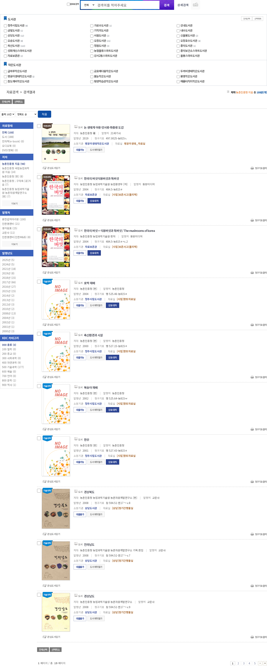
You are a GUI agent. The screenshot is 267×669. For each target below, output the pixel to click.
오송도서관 (14, 41)
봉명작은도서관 (188, 76)
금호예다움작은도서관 (106, 71)
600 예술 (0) (9, 371)
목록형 (262, 113)
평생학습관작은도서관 (106, 81)
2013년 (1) (8, 300)
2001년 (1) (8, 327)
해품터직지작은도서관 (192, 81)
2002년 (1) (8, 322)
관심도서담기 (53, 168)
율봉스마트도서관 (190, 56)
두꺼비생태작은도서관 (192, 71)
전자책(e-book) (13, 141)
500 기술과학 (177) (13, 367)
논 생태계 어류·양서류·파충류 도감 (103, 127)
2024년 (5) (8, 264)
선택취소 (18, 101)
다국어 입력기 (195, 5)
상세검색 (183, 5)
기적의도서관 (101, 30)
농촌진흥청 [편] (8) (12, 176)
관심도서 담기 (201, 102)
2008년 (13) (9, 313)
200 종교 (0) (9, 353)
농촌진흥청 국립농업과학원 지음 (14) (15, 170)
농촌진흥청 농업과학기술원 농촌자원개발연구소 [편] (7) (15, 192)
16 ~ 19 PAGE (265, 663)
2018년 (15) (9, 278)
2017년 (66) (9, 282)
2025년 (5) (8, 260)
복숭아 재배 (91, 387)
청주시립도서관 (16, 25)
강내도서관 (186, 25)
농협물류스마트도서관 (106, 51)
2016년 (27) (9, 286)
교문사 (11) (8, 232)
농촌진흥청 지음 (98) (13, 164)
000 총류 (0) (9, 345)
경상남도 (89, 596)
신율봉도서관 (187, 35)
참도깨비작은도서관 (18, 81)
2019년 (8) (8, 273)
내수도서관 (186, 30)
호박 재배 (89, 283)
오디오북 (9, 146)
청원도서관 (100, 46)
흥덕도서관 (186, 46)
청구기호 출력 (260, 168)
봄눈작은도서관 (102, 76)
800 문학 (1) (9, 380)
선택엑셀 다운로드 (254, 102)
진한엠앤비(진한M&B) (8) (16, 237)
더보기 (16, 203)
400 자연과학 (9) (11, 362)
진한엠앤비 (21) (11, 224)
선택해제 (257, 18)
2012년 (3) (8, 304)
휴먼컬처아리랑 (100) (14, 219)
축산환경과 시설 (93, 335)
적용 (44, 114)
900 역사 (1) (9, 385)
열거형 (256, 113)
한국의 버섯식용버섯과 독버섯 (101, 178)
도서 (8, 137)
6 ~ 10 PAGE (260, 663)
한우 (86, 439)
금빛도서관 (14, 30)
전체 (8, 132)
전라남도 (89, 544)
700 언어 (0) (9, 376)
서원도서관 (100, 35)
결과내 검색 (73, 4)
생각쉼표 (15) (9, 228)
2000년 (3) (8, 331)
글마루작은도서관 (17, 71)
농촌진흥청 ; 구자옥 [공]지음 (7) (16, 182)
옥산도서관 (14, 46)
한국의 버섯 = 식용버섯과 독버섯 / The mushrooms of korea (119, 230)
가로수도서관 (101, 25)
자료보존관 (14, 56)
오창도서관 (100, 41)
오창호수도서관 (188, 41)
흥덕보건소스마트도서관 (193, 51)
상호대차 (94, 201)
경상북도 (89, 492)
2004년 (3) (8, 318)
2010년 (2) (8, 309)
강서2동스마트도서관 (105, 56)
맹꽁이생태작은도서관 (21, 76)
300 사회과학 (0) (11, 358)
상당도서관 (14, 35)
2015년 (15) (9, 291)
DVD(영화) (10, 150)
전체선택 (246, 18)
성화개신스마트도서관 (20, 51)
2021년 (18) (9, 269)
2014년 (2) (8, 295)
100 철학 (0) (9, 349)
